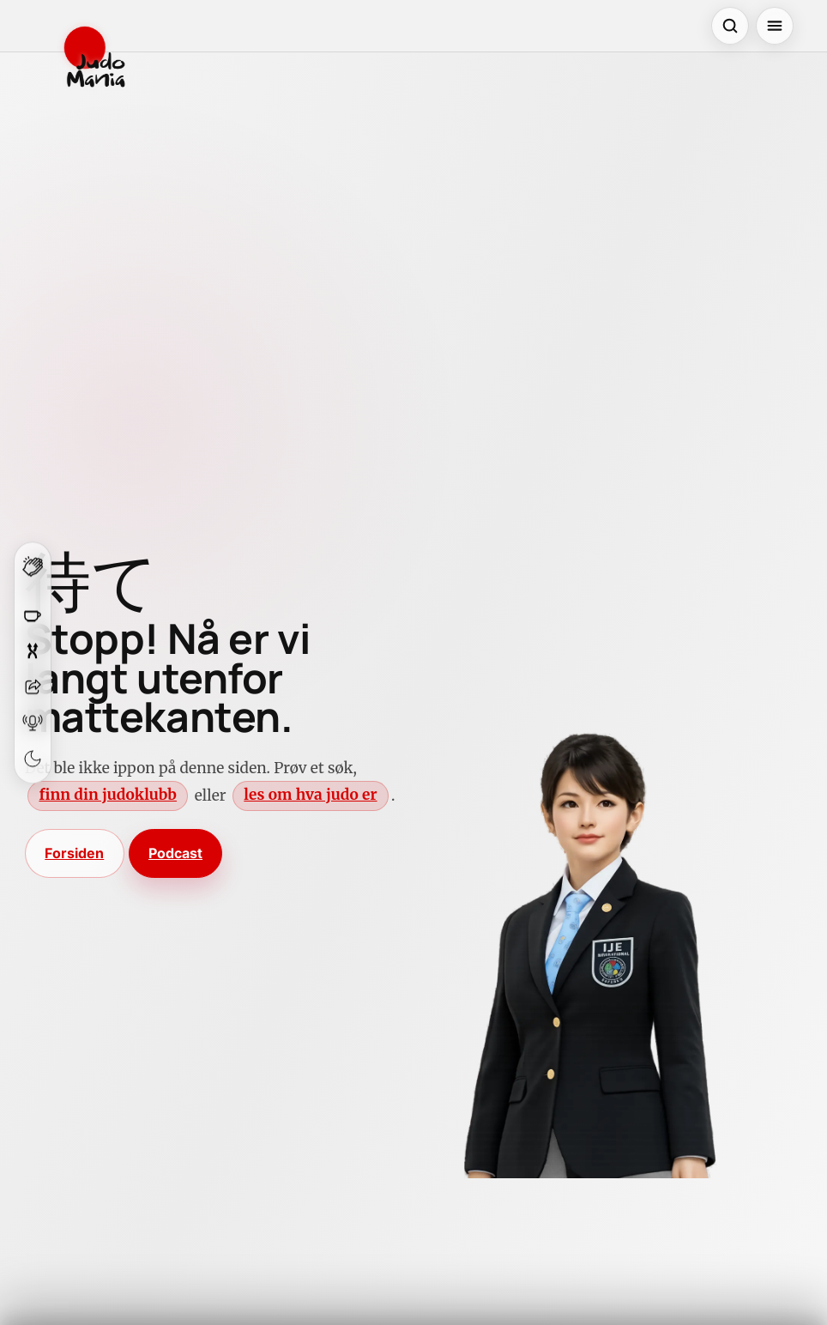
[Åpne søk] (730, 26)
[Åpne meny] (775, 26)
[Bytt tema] (32, 758)
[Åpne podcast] (32, 722)
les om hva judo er (310, 794)
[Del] (32, 686)
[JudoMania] (94, 56)
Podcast (175, 853)
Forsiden (74, 853)
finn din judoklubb (108, 794)
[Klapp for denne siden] (32, 572)
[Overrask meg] (32, 650)
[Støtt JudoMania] (32, 614)
